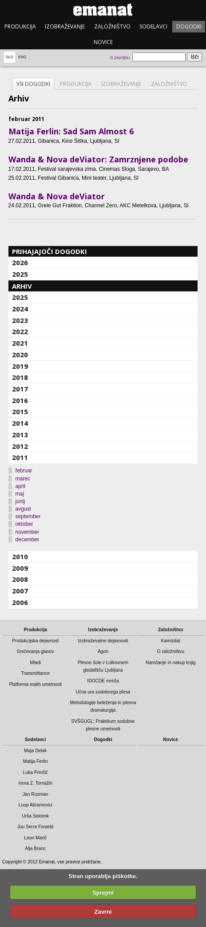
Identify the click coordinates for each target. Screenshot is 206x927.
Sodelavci (153, 26)
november (27, 532)
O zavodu (120, 58)
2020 (20, 354)
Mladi (35, 662)
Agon (103, 651)
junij (20, 501)
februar (24, 471)
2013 (20, 434)
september (28, 516)
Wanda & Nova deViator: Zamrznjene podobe (98, 159)
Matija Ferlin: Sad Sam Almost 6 (71, 131)
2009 (20, 568)
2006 (20, 602)
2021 (20, 343)
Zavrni (102, 911)
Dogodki (189, 26)
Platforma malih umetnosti (35, 684)
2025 (20, 274)
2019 (20, 366)
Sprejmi (103, 892)
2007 (20, 590)
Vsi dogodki (33, 84)
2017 (20, 388)
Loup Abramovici (35, 804)
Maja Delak (35, 750)
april (21, 486)
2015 (20, 411)
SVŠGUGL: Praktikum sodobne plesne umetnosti (103, 725)
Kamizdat (170, 640)
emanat (102, 9)
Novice (103, 42)
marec (23, 479)
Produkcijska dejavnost (35, 640)
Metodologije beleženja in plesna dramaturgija (103, 706)
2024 (20, 308)
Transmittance (35, 673)
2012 (20, 446)
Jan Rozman (35, 794)
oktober (24, 524)
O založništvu (170, 651)
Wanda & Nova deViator (56, 196)
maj (20, 494)
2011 (20, 457)
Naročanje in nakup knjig (170, 662)
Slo (9, 57)
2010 (20, 556)
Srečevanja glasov (35, 651)
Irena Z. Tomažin (35, 783)
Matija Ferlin (35, 761)
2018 (20, 377)
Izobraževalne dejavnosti (103, 640)
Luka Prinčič (35, 772)
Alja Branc (35, 848)
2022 (20, 331)
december (27, 539)
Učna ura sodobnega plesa (103, 691)
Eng (22, 57)
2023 (20, 320)
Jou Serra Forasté (35, 826)
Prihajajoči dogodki (49, 251)
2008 (20, 579)
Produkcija (20, 26)
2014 (20, 423)
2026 (20, 262)
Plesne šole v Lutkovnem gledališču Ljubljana (103, 666)
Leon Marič (35, 837)
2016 (20, 400)
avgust (23, 509)
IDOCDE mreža (103, 680)
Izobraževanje (65, 26)
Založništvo (112, 26)
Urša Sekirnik (35, 816)
